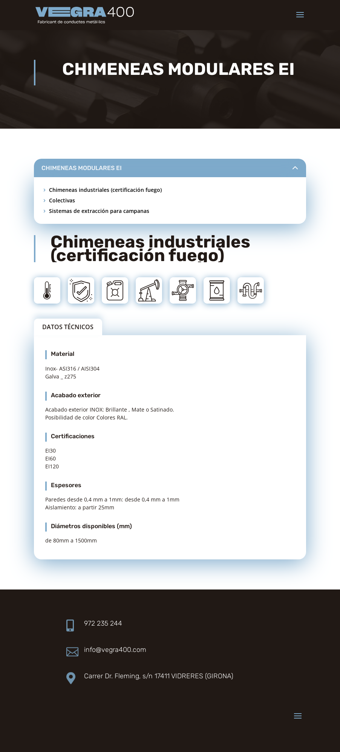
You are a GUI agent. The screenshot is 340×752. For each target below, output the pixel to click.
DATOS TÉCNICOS (67, 327)
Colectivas (62, 200)
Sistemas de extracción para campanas (99, 210)
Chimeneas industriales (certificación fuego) (105, 189)
